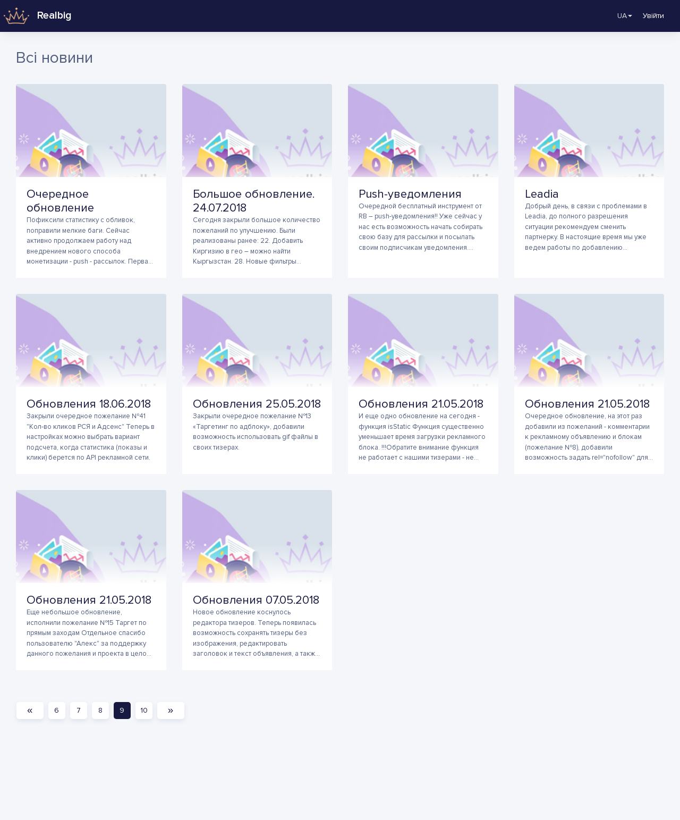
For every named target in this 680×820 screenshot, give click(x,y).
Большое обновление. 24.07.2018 (253, 201)
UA (618, 16)
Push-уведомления (410, 194)
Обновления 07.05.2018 (256, 600)
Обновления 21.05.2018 (421, 404)
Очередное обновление (60, 201)
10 (146, 710)
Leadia (542, 194)
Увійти (653, 15)
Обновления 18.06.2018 (89, 404)
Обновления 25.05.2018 (257, 404)
